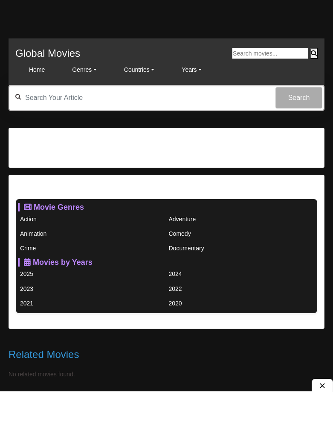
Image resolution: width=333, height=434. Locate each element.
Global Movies (47, 53)
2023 (26, 288)
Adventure (182, 219)
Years (189, 69)
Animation (33, 233)
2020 (175, 303)
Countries (137, 69)
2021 (26, 303)
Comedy (180, 233)
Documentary (186, 248)
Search (299, 97)
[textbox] (166, 98)
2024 (175, 273)
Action (28, 219)
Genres (82, 69)
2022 (175, 288)
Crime (28, 248)
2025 (26, 273)
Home (37, 69)
